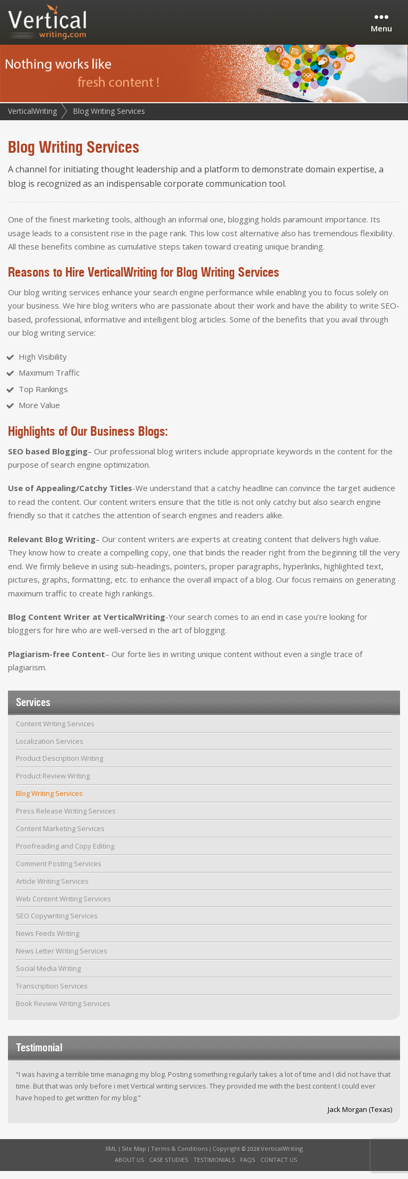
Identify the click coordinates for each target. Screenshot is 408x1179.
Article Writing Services (52, 889)
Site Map (134, 1156)
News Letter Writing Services (61, 959)
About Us (129, 1168)
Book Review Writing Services (63, 1011)
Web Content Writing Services (63, 906)
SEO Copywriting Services (57, 924)
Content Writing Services (55, 731)
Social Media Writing (48, 976)
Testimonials (214, 1168)
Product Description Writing (59, 766)
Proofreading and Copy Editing (65, 854)
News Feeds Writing (47, 941)
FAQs (247, 1168)
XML (111, 1156)
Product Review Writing (53, 783)
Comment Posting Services (58, 871)
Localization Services (49, 749)
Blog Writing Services (49, 801)
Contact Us (278, 1168)
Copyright (226, 1156)
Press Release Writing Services (66, 819)
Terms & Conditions (179, 1156)
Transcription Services (52, 994)
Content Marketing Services (60, 836)
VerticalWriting (32, 119)
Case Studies (168, 1168)
